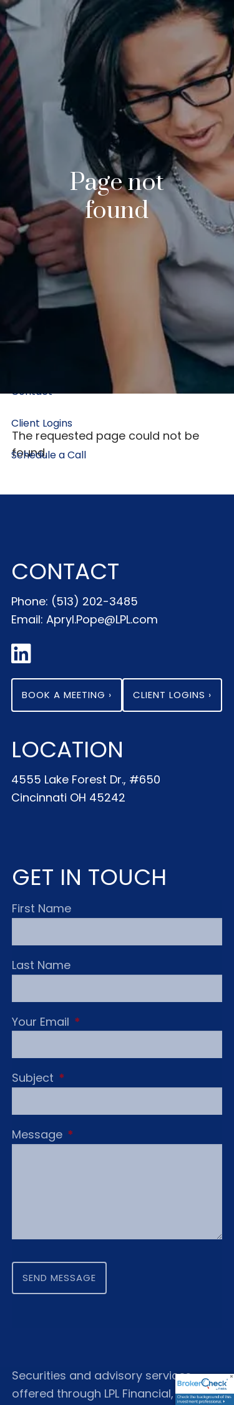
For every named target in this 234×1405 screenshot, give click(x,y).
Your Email (98, 1021)
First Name (41, 908)
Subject (91, 1078)
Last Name (41, 965)
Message (95, 1134)
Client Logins (41, 423)
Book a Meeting (67, 694)
